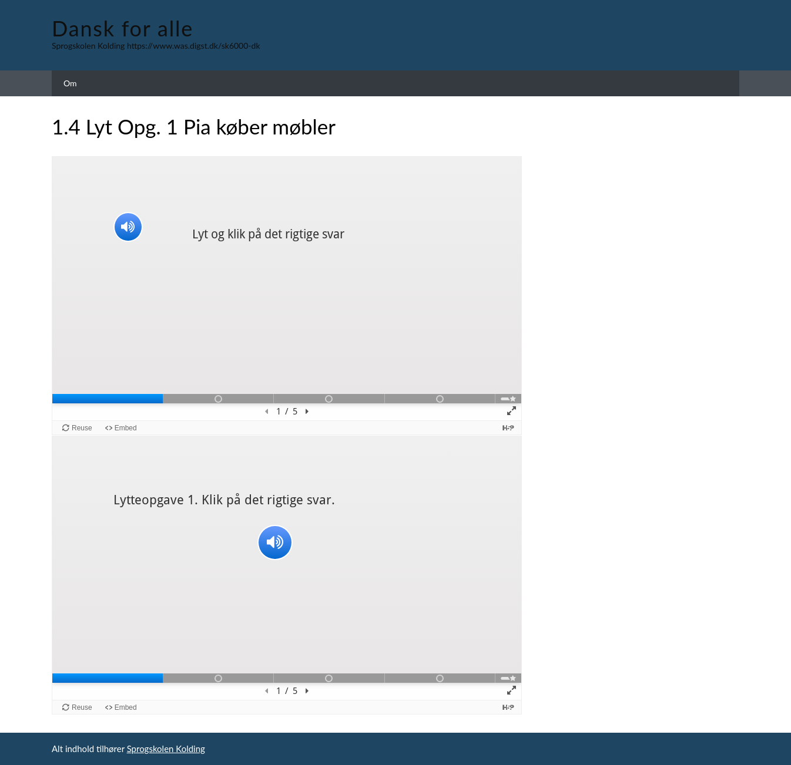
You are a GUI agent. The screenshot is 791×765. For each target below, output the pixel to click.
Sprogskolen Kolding (166, 748)
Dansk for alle (122, 28)
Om (70, 83)
